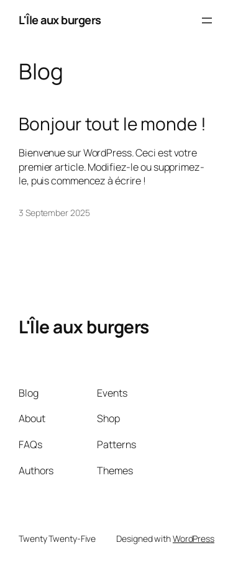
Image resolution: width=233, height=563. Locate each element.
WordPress (193, 538)
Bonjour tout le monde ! (112, 124)
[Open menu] (206, 20)
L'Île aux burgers (60, 19)
